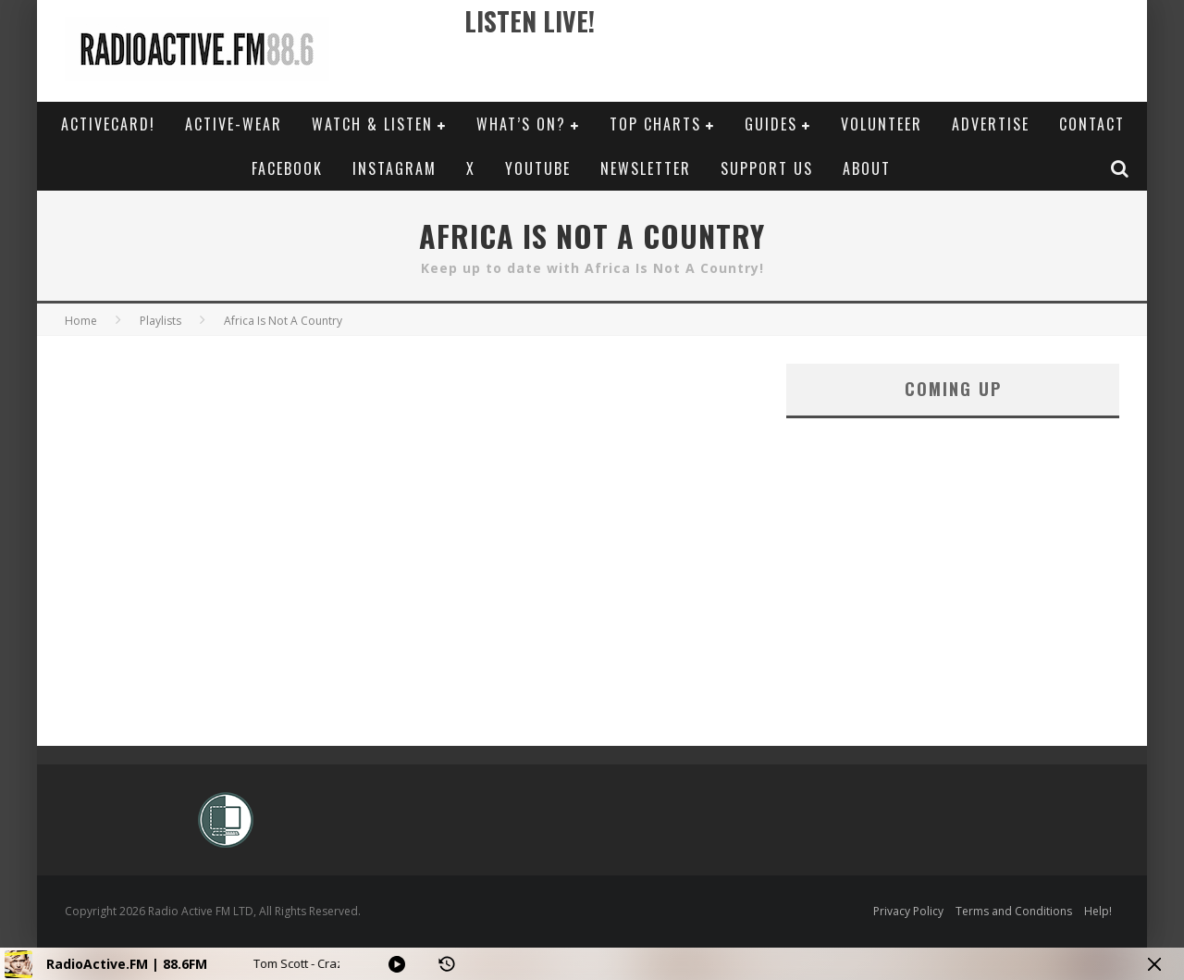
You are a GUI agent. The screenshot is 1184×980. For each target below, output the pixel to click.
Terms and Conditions (1014, 911)
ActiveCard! (108, 124)
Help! (1098, 911)
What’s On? (521, 124)
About (867, 168)
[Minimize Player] (1154, 964)
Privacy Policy (908, 911)
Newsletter (645, 168)
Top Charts (655, 124)
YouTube (538, 168)
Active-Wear (233, 124)
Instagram (394, 168)
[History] (447, 964)
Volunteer (881, 124)
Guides (771, 124)
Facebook (287, 168)
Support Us (767, 168)
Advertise (991, 124)
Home (81, 321)
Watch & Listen (372, 124)
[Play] (397, 964)
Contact (1092, 124)
